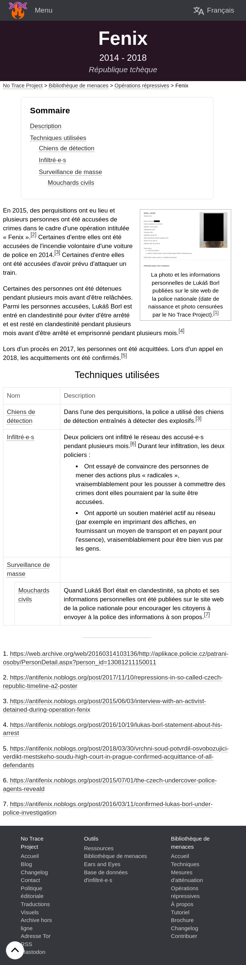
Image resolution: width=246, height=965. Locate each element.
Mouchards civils (71, 182)
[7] (207, 614)
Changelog (34, 872)
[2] (34, 234)
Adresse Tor (36, 936)
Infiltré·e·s (52, 160)
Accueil (30, 856)
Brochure (182, 920)
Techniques (185, 864)
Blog (26, 864)
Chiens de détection (66, 148)
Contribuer (184, 936)
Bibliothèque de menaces (79, 86)
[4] (182, 331)
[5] (124, 355)
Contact (30, 880)
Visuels (30, 912)
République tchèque (123, 69)
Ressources (99, 848)
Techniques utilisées (58, 137)
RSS (26, 944)
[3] (57, 252)
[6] (133, 444)
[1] (216, 312)
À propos (182, 904)
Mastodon (33, 952)
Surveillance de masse (70, 172)
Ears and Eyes (102, 864)
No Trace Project (23, 86)
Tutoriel (180, 912)
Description (45, 126)
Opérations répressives (142, 86)
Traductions (35, 904)
